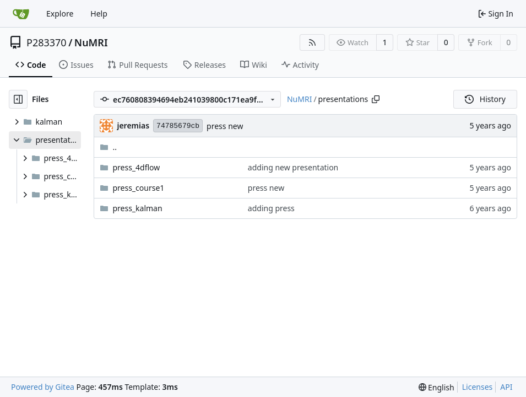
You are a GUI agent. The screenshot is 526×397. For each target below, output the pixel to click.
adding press (271, 208)
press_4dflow (136, 167)
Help (98, 13)
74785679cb (177, 126)
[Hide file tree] (18, 99)
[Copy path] (375, 99)
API (506, 387)
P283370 (46, 42)
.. (108, 147)
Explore (59, 13)
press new (225, 126)
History (485, 99)
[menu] (436, 387)
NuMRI (91, 42)
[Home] (21, 14)
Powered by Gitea (42, 387)
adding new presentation (293, 167)
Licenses (477, 387)
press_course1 (138, 188)
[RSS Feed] (312, 42)
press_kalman (137, 208)
